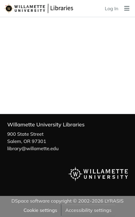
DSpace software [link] (30, 201)
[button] (50, 8)
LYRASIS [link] (114, 201)
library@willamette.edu (33, 148)
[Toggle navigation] (126, 8)
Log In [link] (111, 8)
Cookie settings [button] (40, 210)
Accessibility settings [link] (88, 210)
